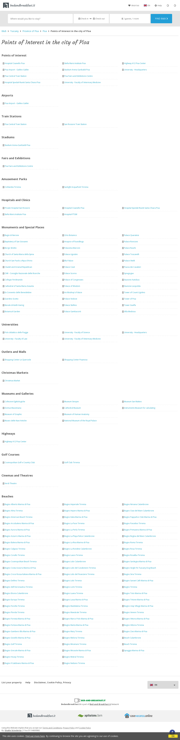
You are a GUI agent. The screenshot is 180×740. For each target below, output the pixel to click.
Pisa (45, 31)
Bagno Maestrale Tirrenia (75, 612)
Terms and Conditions (52, 728)
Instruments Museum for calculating (139, 408)
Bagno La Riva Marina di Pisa (76, 542)
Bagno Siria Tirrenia (132, 574)
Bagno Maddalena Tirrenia (76, 606)
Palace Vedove (70, 298)
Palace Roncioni (131, 241)
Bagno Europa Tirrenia (14, 599)
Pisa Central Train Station (15, 76)
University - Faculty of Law (16, 338)
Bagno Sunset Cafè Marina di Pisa (138, 580)
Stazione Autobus (131, 279)
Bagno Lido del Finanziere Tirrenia (79, 574)
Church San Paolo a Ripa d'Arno (18, 260)
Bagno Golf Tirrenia (13, 644)
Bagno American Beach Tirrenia (18, 517)
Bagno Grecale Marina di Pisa (17, 650)
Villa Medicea (130, 311)
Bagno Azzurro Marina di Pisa (18, 536)
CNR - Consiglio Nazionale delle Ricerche (22, 273)
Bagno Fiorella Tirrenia (15, 606)
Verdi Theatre (11, 483)
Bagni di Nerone (12, 235)
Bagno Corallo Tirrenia (15, 555)
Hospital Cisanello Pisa (15, 63)
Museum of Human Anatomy (76, 414)
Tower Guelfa (130, 305)
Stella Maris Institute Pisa (75, 63)
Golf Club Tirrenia (72, 462)
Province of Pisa (30, 31)
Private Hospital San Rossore (17, 208)
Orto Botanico (70, 235)
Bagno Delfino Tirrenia (14, 580)
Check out (98, 18)
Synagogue (129, 273)
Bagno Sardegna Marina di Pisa (137, 561)
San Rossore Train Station (75, 124)
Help (158, 5)
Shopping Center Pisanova (75, 359)
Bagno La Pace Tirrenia (74, 523)
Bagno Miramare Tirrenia (75, 644)
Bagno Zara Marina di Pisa (135, 631)
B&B (4, 31)
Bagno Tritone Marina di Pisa (136, 599)
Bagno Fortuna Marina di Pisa (17, 625)
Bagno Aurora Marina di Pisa (17, 529)
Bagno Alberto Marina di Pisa (17, 504)
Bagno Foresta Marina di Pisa (17, 618)
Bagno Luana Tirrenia (73, 593)
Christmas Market (12, 380)
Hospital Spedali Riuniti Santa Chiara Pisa (22, 82)
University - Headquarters (135, 69)
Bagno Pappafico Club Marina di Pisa (140, 517)
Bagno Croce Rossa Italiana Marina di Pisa (23, 574)
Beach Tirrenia (130, 644)
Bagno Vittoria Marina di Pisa (136, 618)
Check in (83, 18)
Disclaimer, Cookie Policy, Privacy (52, 682)
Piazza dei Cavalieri (132, 267)
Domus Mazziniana (13, 408)
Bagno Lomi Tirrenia (73, 587)
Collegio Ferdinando (14, 279)
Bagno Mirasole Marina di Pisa (77, 650)
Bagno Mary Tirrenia (73, 631)
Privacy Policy (69, 728)
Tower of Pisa (130, 298)
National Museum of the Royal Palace (80, 420)
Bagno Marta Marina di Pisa (76, 625)
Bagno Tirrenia (130, 587)
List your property (12, 682)
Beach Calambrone (132, 637)
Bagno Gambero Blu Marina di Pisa (20, 631)
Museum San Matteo (133, 401)
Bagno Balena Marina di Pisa (17, 542)
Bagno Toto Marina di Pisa (135, 593)
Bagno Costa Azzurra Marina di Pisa (20, 568)
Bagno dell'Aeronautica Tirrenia (19, 587)
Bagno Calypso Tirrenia (15, 548)
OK (173, 736)
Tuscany (14, 31)
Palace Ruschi (130, 248)
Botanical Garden (12, 311)
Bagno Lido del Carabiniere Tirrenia (80, 568)
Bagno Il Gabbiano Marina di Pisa (19, 663)
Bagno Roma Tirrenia (133, 542)
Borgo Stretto (11, 248)
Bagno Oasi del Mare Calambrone (139, 510)
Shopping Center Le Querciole (18, 359)
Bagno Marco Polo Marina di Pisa (78, 618)
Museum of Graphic (13, 414)
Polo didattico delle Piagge (16, 332)
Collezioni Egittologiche (15, 401)
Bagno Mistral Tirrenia (74, 657)
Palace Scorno (70, 273)
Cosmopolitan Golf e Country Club (20, 462)
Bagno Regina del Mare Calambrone (140, 536)
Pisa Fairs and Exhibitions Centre (78, 76)
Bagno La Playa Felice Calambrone (79, 536)
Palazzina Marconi (72, 248)
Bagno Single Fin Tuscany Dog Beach (140, 568)
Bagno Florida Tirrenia (14, 612)
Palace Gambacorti (72, 311)
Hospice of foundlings (74, 241)
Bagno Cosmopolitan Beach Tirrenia (21, 561)
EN (149, 5)
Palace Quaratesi (131, 235)
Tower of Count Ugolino (134, 292)
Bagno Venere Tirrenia (134, 612)
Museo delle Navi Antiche (16, 420)
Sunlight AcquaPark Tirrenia (76, 187)
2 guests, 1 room (130, 18)
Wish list (133, 5)
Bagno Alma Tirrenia (14, 510)
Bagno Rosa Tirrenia (133, 548)
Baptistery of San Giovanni (16, 241)
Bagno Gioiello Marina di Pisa (17, 637)
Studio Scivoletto (13, 730)
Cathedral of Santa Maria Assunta (19, 286)
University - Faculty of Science (77, 332)
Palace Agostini (71, 254)
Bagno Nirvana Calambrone (136, 504)
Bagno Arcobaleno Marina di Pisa (19, 523)
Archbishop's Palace (73, 292)
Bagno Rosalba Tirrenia (134, 555)
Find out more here (35, 736)
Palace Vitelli (129, 260)
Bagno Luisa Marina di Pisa (76, 599)
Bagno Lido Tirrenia (73, 580)
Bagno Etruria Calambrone (16, 593)
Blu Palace (68, 260)
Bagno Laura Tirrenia (73, 555)
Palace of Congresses (73, 279)
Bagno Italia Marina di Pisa (75, 517)
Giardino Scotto (11, 298)
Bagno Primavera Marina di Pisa (138, 529)
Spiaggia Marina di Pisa (134, 650)
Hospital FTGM (70, 214)
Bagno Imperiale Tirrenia (75, 504)
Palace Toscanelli (131, 254)
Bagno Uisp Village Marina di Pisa (138, 606)
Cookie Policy (85, 728)
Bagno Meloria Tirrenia (74, 637)
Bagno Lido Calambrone (75, 561)
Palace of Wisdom (72, 286)
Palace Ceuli (69, 267)
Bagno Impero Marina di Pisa (77, 510)
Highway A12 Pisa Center (135, 63)
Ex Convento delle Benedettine (18, 292)
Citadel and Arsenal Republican (18, 267)
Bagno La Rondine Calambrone (78, 548)
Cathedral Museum (72, 408)
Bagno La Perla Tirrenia (74, 529)
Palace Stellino (70, 305)
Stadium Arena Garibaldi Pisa (77, 69)
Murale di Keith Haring (14, 305)
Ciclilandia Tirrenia (13, 187)
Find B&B (161, 18)
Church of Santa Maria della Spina (19, 254)
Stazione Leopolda (132, 286)
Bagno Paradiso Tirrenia (134, 523)
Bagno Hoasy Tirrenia (14, 657)
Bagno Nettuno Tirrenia (74, 663)
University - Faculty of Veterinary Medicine (82, 82)
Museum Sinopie (71, 401)
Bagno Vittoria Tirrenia (134, 625)
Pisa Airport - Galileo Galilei (17, 69)
